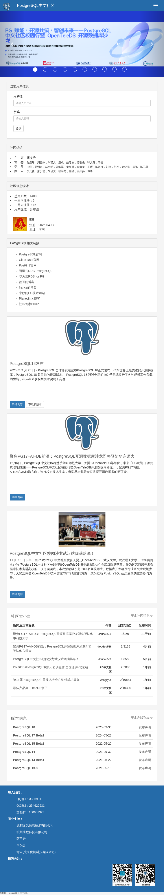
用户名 (18, 96)
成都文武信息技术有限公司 (35, 825)
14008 (34, 196)
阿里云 (21, 838)
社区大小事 (21, 616)
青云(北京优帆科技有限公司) (36, 852)
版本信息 (19, 718)
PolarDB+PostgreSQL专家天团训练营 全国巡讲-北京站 (50, 667)
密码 (16, 112)
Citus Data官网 (29, 260)
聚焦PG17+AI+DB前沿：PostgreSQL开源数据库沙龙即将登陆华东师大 (72, 456)
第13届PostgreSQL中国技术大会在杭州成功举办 (46, 680)
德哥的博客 (26, 282)
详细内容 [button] (17, 404)
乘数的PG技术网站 (32, 293)
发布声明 (145, 727)
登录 (18, 128)
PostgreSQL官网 (30, 254)
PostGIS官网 (28, 265)
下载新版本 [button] (35, 404)
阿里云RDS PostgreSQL (35, 271)
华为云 (21, 845)
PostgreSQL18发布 (27, 363)
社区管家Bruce (29, 304)
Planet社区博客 (29, 298)
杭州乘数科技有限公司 (32, 832)
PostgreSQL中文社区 (35, 5)
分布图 (34, 209)
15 (34, 205)
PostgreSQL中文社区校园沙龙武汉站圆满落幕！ (52, 553)
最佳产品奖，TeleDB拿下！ (32, 688)
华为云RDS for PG (31, 276)
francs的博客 (28, 287)
